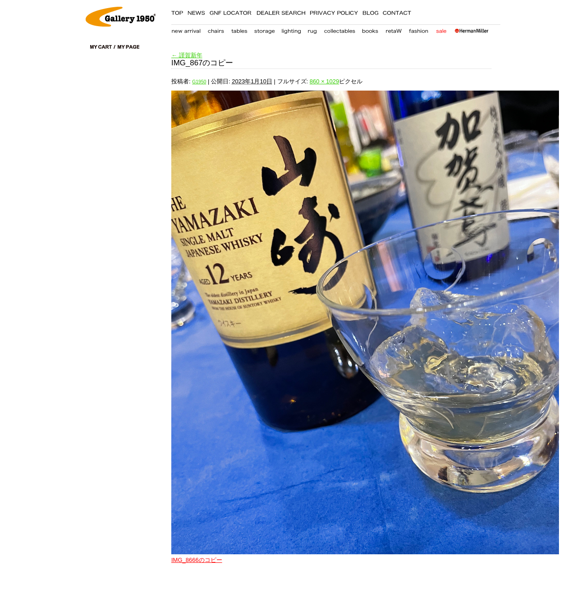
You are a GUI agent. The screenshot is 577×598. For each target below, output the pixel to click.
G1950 (199, 81)
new (186, 29)
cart (102, 47)
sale (441, 29)
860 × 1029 (324, 81)
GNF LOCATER (230, 11)
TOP (177, 11)
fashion (419, 29)
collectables (339, 29)
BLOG (370, 11)
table (239, 29)
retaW (393, 29)
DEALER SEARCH (280, 11)
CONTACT (397, 11)
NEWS (196, 11)
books (370, 29)
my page (128, 47)
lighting (291, 29)
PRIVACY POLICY (334, 11)
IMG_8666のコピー (196, 560)
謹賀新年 (186, 55)
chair (216, 29)
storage (264, 29)
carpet (312, 29)
